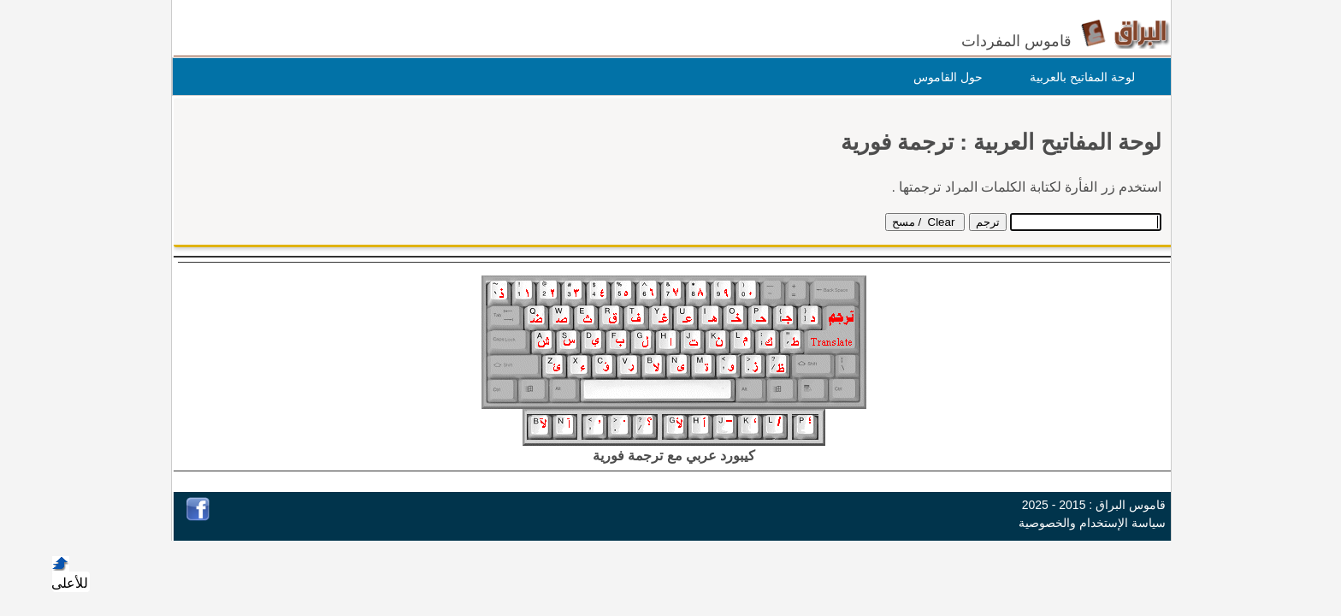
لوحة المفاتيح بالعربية (1078, 77)
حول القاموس (943, 77)
